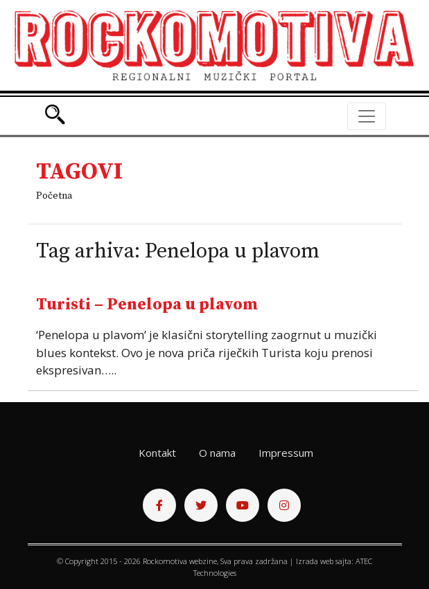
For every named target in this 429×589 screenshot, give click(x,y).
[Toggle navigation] (366, 116)
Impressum (286, 453)
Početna (54, 196)
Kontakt (157, 453)
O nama (217, 453)
